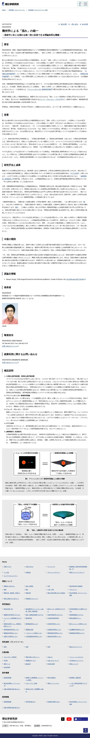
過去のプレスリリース (75, 647)
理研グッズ (7, 664)
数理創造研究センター (32, 624)
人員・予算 (50, 589)
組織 (5, 589)
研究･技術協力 (51, 677)
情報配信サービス (31, 660)
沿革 (48, 586)
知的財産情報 (7, 677)
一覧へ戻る (74, 24)
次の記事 (85, 24)
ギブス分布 (74, 173)
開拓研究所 (29, 618)
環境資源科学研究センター (55, 633)
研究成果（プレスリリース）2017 (38, 10)
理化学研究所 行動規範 (75, 586)
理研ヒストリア (73, 664)
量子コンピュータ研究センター (78, 624)
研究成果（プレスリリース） (17, 10)
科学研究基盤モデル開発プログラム (78, 610)
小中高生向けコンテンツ (76, 660)
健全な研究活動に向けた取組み (56, 593)
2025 (27, 647)
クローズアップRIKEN (10, 657)
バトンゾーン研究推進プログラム (12, 619)
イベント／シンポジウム (76, 657)
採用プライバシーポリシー (77, 572)
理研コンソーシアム (53, 683)
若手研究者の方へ (31, 702)
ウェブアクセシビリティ (11, 576)
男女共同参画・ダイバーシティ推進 (78, 594)
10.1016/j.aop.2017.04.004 (76, 279)
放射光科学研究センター (54, 636)
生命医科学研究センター (54, 629)
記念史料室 (7, 667)
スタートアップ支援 (31, 683)
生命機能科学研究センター (77, 629)
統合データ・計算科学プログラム (56, 610)
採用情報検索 (7, 702)
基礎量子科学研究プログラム (12, 615)
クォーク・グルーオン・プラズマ (51, 99)
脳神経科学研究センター (11, 633)
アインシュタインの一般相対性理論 (39, 89)
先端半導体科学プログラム (55, 615)
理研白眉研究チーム (75, 618)
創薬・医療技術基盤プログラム (34, 615)
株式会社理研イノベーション (12, 684)
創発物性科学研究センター (77, 633)
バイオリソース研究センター (34, 633)
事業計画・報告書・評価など (12, 593)
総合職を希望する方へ (53, 702)
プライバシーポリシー (53, 572)
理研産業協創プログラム (76, 615)
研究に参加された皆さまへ (11, 598)
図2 (16, 207)
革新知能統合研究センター (11, 629)
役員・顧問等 (29, 586)
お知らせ (50, 657)
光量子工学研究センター (11, 636)
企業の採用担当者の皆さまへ (12, 689)
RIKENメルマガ (82, 719)
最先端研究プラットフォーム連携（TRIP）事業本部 (34, 610)
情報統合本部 (29, 629)
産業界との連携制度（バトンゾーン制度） (34, 679)
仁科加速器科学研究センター (34, 636)
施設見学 (28, 664)
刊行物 (6, 660)
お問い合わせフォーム (10, 346)
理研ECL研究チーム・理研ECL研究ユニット (12, 625)
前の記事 (64, 24)
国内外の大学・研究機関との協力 (34, 690)
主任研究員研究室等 (53, 618)
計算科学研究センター (53, 624)
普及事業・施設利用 (75, 677)
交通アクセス (7, 566)
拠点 (27, 589)
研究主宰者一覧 (8, 609)
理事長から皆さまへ (9, 586)
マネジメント (73, 589)
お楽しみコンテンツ (53, 660)
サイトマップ (51, 566)
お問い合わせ (29, 566)
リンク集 (6, 572)
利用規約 (28, 572)
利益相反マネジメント (32, 598)
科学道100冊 (51, 664)
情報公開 (28, 593)
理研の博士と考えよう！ (33, 657)
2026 (5, 647)
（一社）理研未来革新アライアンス (78, 684)
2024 (48, 647)
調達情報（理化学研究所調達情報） (78, 568)
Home (4, 10)
